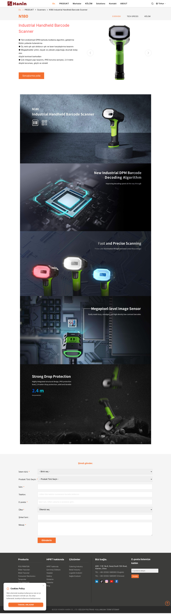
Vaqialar (50, 574)
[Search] (152, 3)
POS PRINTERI (23, 567)
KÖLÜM (88, 3)
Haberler (50, 583)
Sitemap (115, 610)
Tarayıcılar (22, 580)
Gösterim (50, 580)
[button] (148, 53)
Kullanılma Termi (103, 610)
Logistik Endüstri (75, 574)
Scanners (41, 10)
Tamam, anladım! (26, 605)
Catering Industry (76, 567)
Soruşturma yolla (32, 75)
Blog (48, 587)
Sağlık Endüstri (75, 577)
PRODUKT (64, 3)
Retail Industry (74, 571)
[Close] (43, 585)
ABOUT (123, 3)
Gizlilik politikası (86, 610)
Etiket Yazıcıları (24, 571)
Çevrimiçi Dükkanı (54, 571)
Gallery (49, 577)
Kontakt (112, 3)
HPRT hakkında (52, 567)
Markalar (77, 3)
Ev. (54, 3)
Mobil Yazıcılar (24, 574)
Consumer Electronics (26, 577)
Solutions (100, 3)
